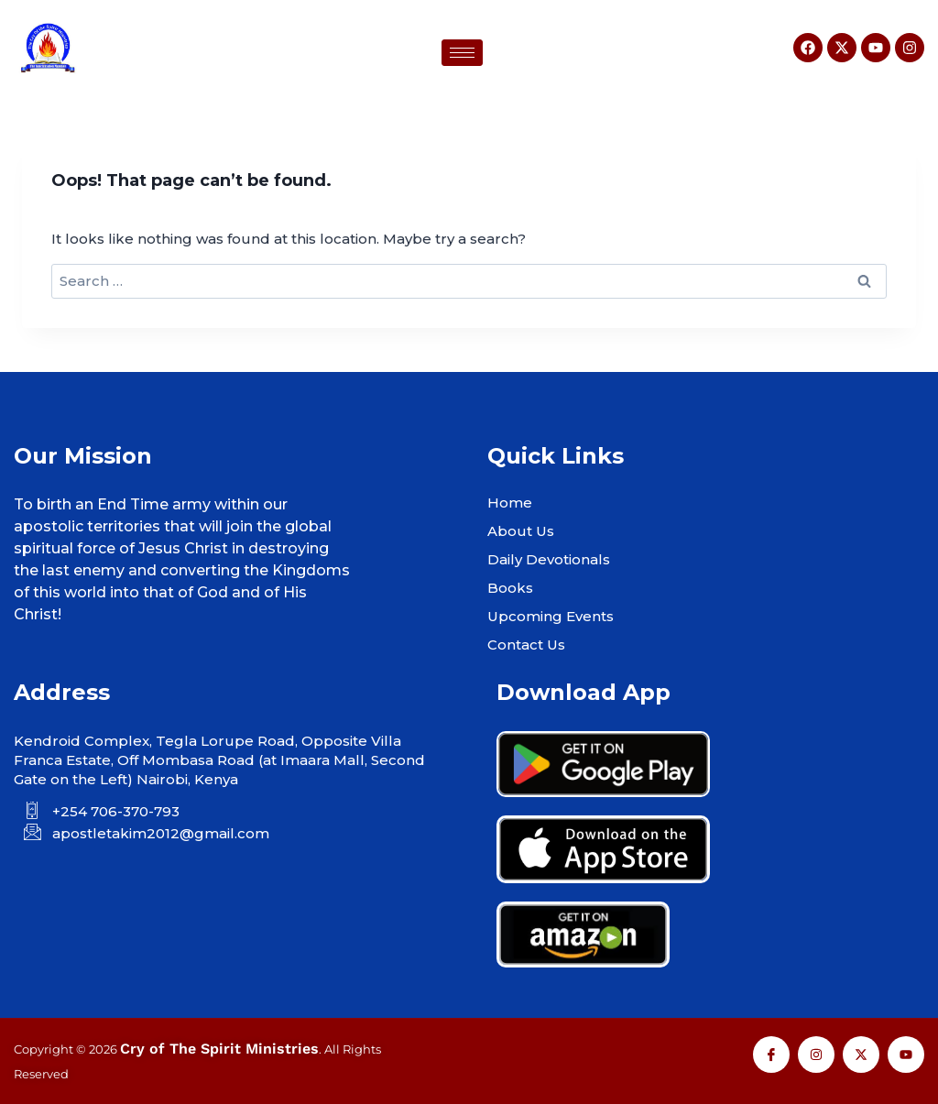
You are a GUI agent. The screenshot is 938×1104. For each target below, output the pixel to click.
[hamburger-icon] (462, 52)
